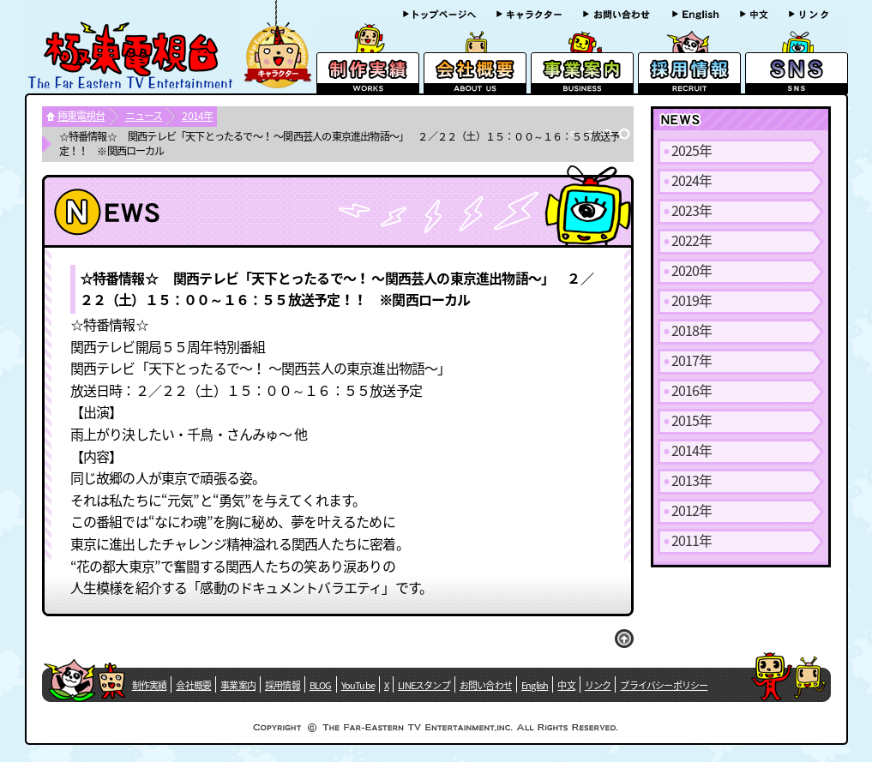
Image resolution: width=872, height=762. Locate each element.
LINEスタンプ (424, 685)
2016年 (692, 390)
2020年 (692, 270)
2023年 (692, 210)
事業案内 (238, 685)
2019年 (692, 300)
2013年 (692, 480)
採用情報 (282, 685)
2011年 (692, 540)
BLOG (321, 685)
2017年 (692, 360)
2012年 (692, 510)
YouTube (358, 685)
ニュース (144, 115)
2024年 (692, 180)
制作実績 (149, 685)
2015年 (692, 420)
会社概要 (193, 685)
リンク (598, 685)
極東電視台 (81, 115)
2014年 (197, 115)
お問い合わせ (486, 685)
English (534, 685)
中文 (565, 685)
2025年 (692, 150)
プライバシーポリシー (663, 685)
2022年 (692, 240)
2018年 (692, 330)
